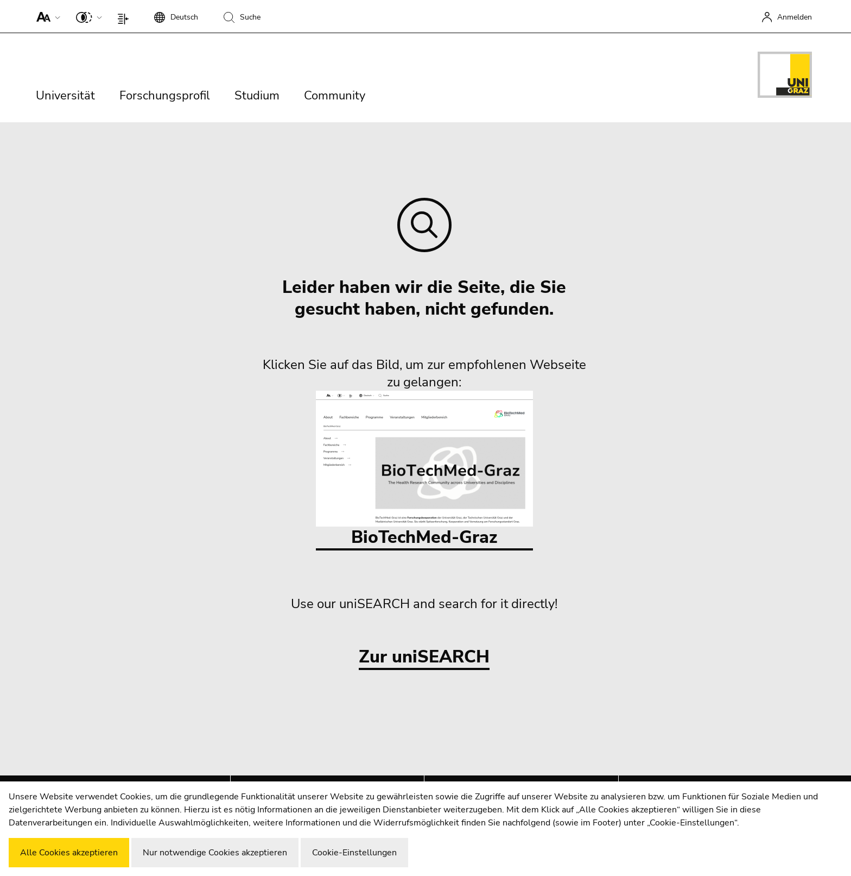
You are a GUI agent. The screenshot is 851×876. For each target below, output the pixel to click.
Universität (65, 95)
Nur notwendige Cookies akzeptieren (215, 853)
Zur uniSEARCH (424, 657)
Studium (257, 95)
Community (334, 95)
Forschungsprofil (164, 95)
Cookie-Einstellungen (354, 853)
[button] (46, 16)
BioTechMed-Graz (424, 470)
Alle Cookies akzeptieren (69, 853)
